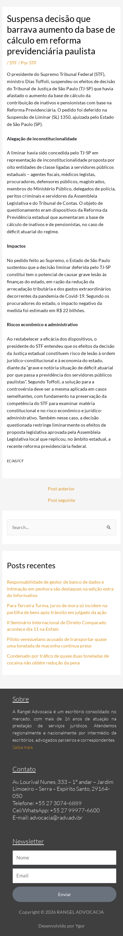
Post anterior (61, 488)
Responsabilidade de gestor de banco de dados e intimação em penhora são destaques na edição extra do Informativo (60, 588)
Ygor (80, 925)
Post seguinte (61, 500)
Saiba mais (22, 747)
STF (13, 62)
